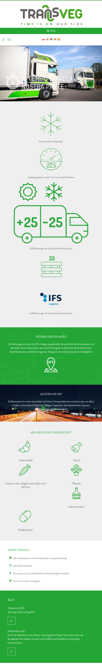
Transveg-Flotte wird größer (21, 612)
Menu (51, 30)
